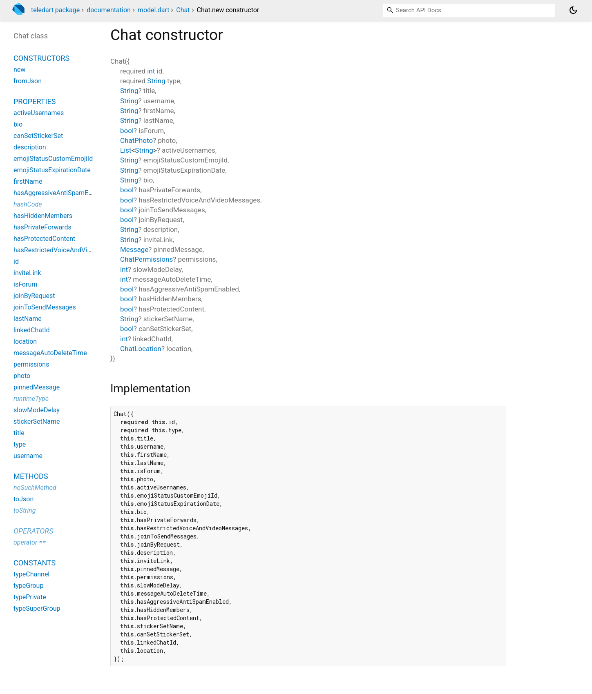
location (25, 341)
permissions (31, 364)
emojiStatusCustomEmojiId (53, 158)
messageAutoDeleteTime (50, 353)
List (126, 150)
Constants (34, 562)
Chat (183, 10)
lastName (27, 319)
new (19, 69)
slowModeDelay (36, 410)
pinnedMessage (36, 387)
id (16, 261)
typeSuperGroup (36, 608)
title (19, 433)
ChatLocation (140, 349)
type (19, 444)
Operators (33, 531)
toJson (23, 499)
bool (127, 131)
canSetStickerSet (38, 136)
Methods (30, 476)
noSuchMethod (34, 488)
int (151, 71)
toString (24, 510)
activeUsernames (38, 113)
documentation (109, 10)
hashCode (27, 204)
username (27, 456)
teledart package (55, 10)
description (29, 147)
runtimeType (31, 399)
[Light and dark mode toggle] (573, 10)
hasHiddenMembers (42, 216)
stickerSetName (36, 421)
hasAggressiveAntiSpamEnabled (60, 193)
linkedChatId (31, 330)
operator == (29, 542)
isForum (25, 284)
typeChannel (31, 574)
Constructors (41, 58)
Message (134, 249)
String (156, 81)
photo (21, 376)
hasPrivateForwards (42, 227)
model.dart (154, 10)
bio (17, 124)
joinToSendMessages (44, 307)
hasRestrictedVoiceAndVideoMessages (70, 250)
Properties (34, 101)
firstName (27, 181)
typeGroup (28, 585)
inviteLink (27, 273)
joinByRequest (34, 296)
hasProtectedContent (44, 238)
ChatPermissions (146, 259)
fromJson (27, 81)
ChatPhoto (136, 140)
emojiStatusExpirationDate (52, 170)
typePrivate (29, 597)
